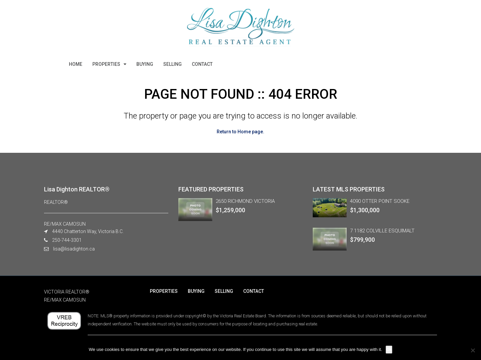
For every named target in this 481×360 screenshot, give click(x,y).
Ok (389, 349)
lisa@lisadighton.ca (74, 249)
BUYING (144, 64)
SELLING (172, 64)
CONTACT (202, 64)
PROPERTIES (106, 64)
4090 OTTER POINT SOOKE (379, 201)
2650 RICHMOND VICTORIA (245, 201)
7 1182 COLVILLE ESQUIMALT (382, 231)
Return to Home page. (240, 131)
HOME (75, 64)
